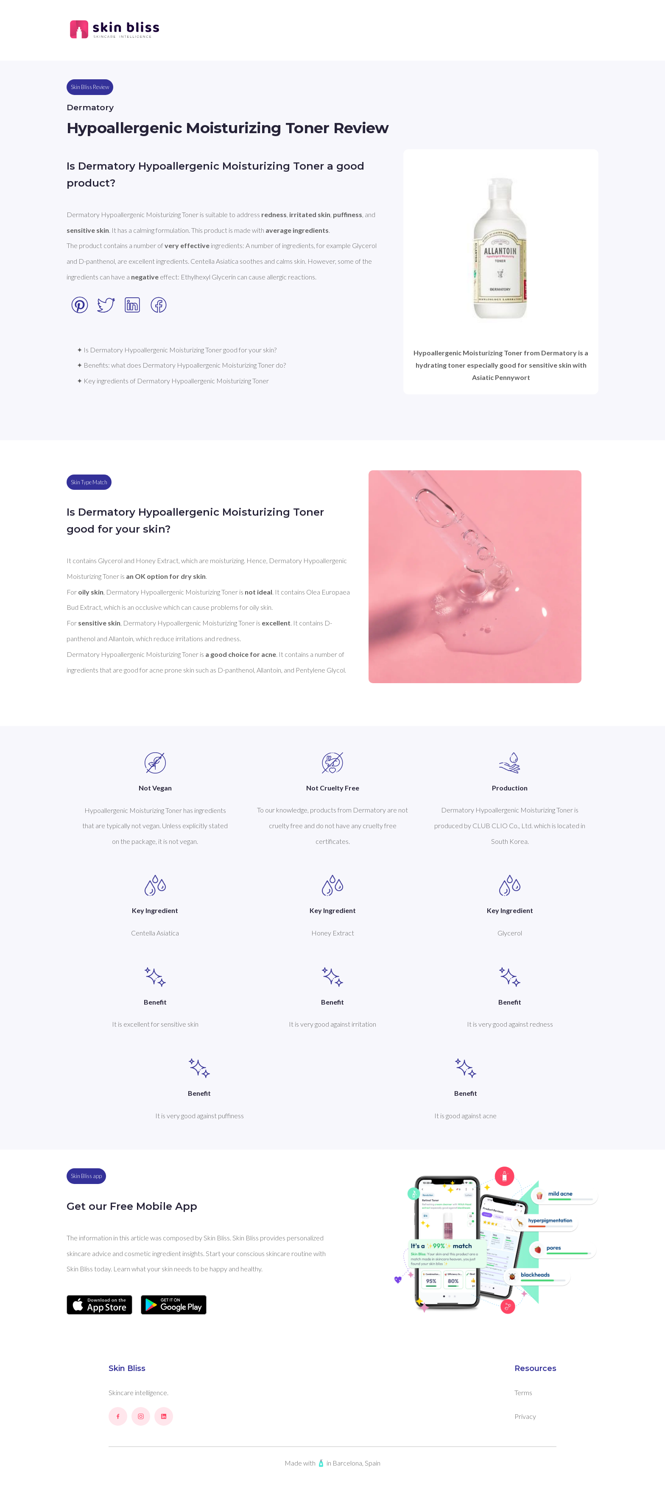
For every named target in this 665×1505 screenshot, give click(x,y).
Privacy (525, 1416)
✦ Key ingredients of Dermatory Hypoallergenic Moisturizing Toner (173, 381)
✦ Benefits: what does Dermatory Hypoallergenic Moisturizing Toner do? (181, 365)
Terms (523, 1392)
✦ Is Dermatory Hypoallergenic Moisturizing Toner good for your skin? (177, 350)
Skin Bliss (127, 1368)
